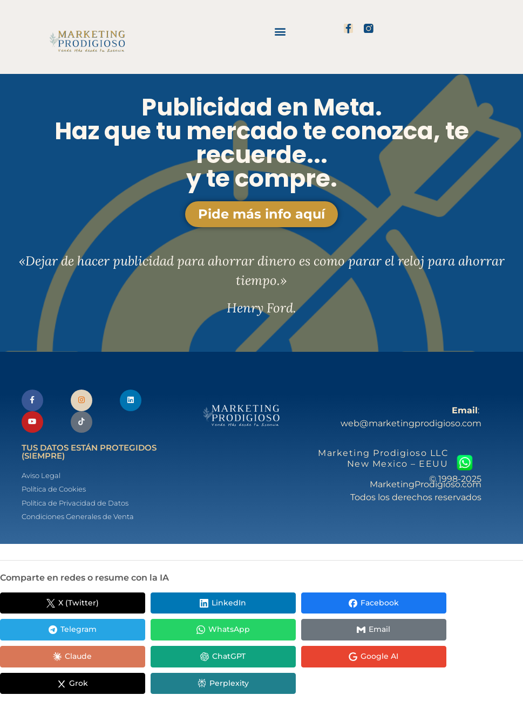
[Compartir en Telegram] (356, 605)
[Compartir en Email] (48, 632)
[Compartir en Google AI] (356, 632)
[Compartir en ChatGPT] (253, 632)
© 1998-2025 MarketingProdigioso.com (425, 482)
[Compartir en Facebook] (253, 605)
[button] (280, 31)
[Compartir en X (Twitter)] (48, 605)
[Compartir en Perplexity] (48, 659)
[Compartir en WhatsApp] (458, 605)
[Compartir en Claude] (151, 632)
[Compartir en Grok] (458, 632)
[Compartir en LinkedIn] (151, 605)
